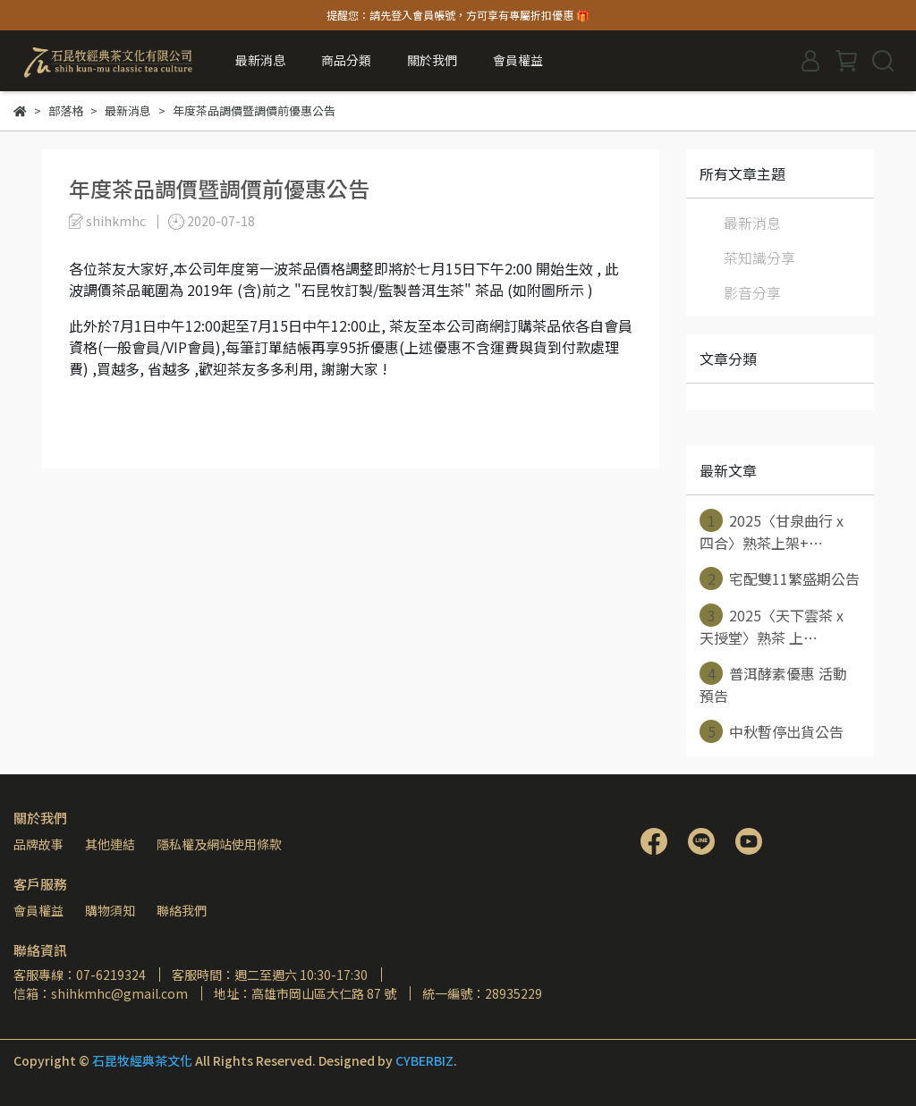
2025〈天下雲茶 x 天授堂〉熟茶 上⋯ (772, 626)
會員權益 (38, 910)
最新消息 (260, 60)
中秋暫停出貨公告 (772, 731)
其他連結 (110, 844)
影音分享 (752, 292)
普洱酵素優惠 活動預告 (773, 684)
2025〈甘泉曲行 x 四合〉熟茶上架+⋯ (772, 531)
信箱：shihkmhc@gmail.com (100, 993)
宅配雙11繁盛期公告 (780, 578)
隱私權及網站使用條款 (219, 844)
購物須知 (110, 910)
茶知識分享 (759, 257)
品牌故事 (38, 844)
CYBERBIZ (424, 1060)
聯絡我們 (182, 910)
